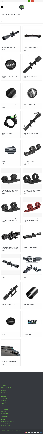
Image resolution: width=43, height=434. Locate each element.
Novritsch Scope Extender (29, 304)
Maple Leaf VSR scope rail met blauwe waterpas (9, 362)
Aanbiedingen (4, 401)
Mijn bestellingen (4, 413)
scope (8, 16)
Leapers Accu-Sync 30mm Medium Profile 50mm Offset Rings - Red (31, 219)
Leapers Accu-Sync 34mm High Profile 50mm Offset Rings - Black (32, 191)
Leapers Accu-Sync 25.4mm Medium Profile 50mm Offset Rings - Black (10, 191)
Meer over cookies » (38, 1)
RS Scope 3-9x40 (5, 276)
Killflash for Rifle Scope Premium (31, 104)
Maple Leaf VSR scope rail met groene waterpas (31, 333)
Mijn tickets (3, 414)
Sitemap (2, 394)
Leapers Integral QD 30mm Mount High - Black (31, 162)
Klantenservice (4, 392)
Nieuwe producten (5, 400)
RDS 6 (3, 161)
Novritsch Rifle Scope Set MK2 (30, 76)
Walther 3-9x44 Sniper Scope (30, 247)
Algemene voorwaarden (6, 387)
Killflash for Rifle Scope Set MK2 (9, 76)
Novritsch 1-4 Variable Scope (8, 304)
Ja (28, 1)
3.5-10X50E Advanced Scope (8, 47)
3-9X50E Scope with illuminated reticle (31, 48)
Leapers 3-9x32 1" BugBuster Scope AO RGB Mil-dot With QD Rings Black (10, 248)
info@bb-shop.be (6, 425)
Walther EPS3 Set (27, 276)
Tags (5, 16)
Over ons (3, 383)
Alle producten (4, 398)
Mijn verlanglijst (4, 416)
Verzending (3, 385)
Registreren (3, 411)
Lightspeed (18, 430)
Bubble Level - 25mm (7, 133)
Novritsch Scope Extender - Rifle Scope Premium (9, 105)
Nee (32, 1)
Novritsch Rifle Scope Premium (31, 133)
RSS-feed (3, 407)
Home (2, 16)
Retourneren (3, 390)
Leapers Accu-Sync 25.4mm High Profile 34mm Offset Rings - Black (9, 219)
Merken (2, 403)
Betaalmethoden (4, 389)
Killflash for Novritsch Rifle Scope (9, 333)
